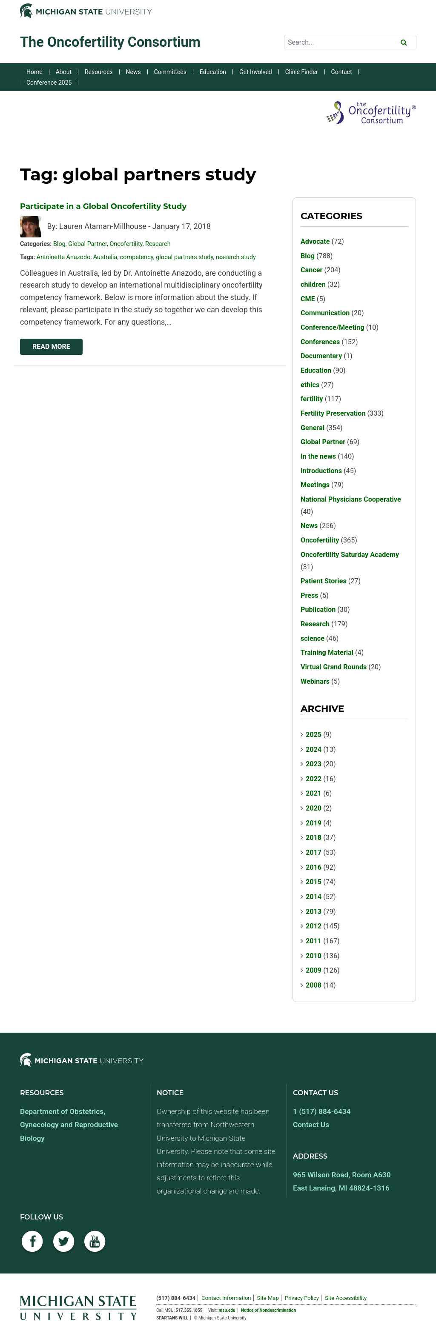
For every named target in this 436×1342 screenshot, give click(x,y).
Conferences (320, 342)
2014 (313, 897)
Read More (51, 347)
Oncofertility (125, 244)
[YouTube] (95, 1246)
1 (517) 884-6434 (321, 1111)
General (312, 428)
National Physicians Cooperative (351, 499)
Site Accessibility (346, 1298)
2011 (313, 941)
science (312, 638)
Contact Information (226, 1298)
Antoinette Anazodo (64, 257)
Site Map (268, 1298)
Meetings (315, 485)
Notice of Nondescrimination (268, 1310)
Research (158, 244)
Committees (170, 72)
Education (213, 72)
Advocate (315, 241)
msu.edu (227, 1310)
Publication (318, 609)
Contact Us (311, 1124)
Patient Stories (324, 581)
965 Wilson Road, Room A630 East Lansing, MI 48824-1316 (342, 1181)
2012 (313, 926)
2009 (313, 970)
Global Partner (87, 244)
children (313, 284)
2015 (313, 882)
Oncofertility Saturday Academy (350, 555)
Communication (325, 313)
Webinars (315, 681)
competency (136, 257)
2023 (313, 764)
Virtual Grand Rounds (334, 667)
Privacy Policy (302, 1298)
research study (236, 257)
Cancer (311, 270)
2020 (313, 808)
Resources (99, 72)
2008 (313, 985)
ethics (310, 385)
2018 (313, 838)
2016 (313, 867)
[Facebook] (32, 1246)
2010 (313, 956)
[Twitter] (64, 1246)
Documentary (321, 356)
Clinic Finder (301, 72)
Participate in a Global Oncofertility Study (103, 206)
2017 (313, 852)
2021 (313, 793)
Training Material (327, 652)
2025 (313, 735)
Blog (59, 244)
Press (309, 595)
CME (308, 299)
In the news (318, 456)
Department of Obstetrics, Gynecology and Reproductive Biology (69, 1124)
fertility (312, 399)
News (133, 72)
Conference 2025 (49, 82)
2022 (313, 779)
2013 (313, 912)
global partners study (184, 257)
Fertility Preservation (333, 413)
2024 (313, 749)
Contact (341, 72)
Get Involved (255, 72)
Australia (105, 257)
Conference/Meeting (332, 327)
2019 (313, 823)
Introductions (321, 471)
